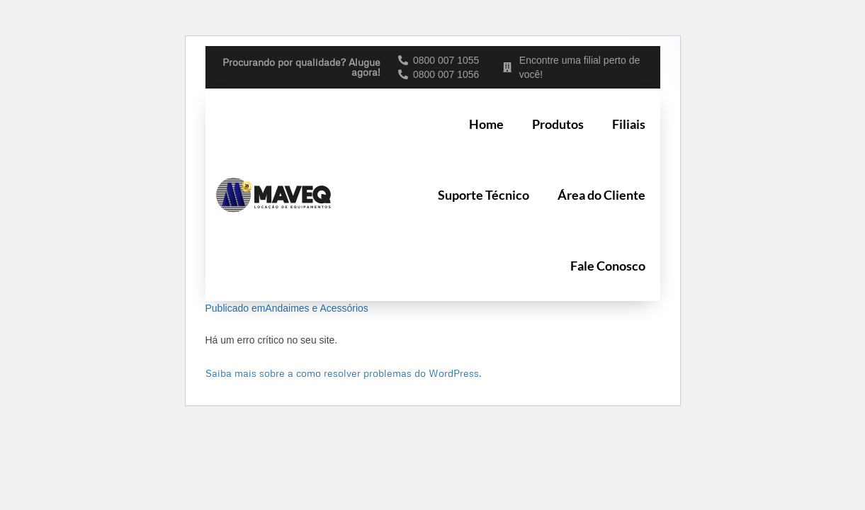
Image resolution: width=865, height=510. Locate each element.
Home (486, 124)
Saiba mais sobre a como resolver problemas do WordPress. (343, 373)
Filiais (628, 124)
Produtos (558, 124)
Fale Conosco (607, 265)
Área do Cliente (601, 195)
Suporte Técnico (483, 195)
